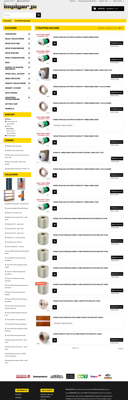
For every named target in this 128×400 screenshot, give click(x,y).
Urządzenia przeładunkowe (12, 98)
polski (118, 1)
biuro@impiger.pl (23, 1)
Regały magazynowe (14, 39)
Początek (7, 21)
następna (120, 348)
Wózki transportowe (15, 58)
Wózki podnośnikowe (14, 48)
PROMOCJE (9, 109)
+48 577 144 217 (9, 1)
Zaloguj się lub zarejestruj (87, 1)
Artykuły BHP (11, 104)
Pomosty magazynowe (15, 83)
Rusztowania (11, 93)
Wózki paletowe (12, 44)
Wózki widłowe (12, 53)
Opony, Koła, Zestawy (15, 74)
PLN (104, 1)
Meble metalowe (12, 79)
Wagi (7, 63)
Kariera (18, 397)
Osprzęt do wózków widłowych (14, 68)
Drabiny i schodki (13, 88)
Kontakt (72, 1)
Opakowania (10, 34)
